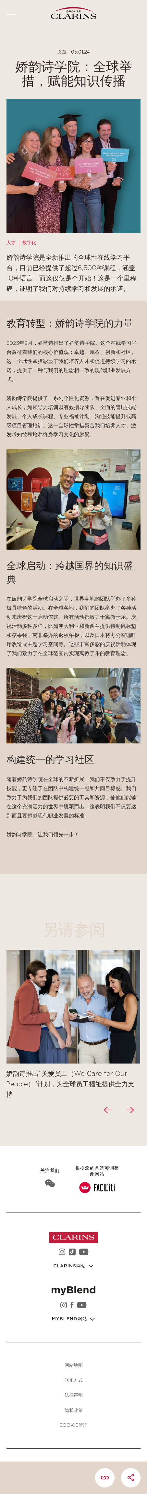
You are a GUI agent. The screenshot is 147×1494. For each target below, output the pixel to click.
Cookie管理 (73, 1425)
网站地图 (74, 1365)
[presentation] (108, 1110)
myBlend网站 (70, 1319)
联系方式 (74, 1379)
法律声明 (74, 1394)
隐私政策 (74, 1410)
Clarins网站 (70, 1266)
